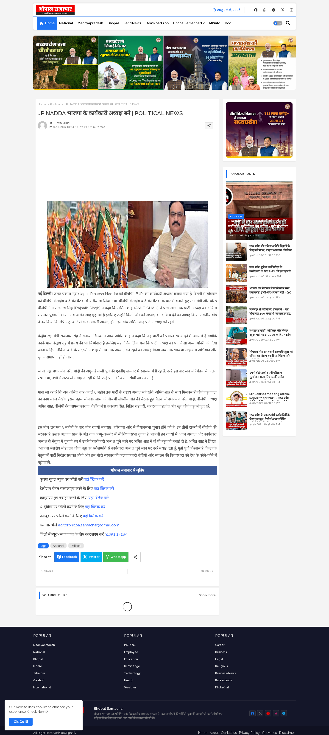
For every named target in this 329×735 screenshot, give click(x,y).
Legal (219, 659)
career (219, 645)
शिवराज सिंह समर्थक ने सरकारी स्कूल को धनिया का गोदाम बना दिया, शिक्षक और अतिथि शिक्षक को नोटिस (271, 356)
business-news (225, 673)
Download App (157, 23)
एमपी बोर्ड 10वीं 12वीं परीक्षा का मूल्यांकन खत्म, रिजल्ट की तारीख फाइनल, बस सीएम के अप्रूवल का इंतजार (270, 377)
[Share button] (135, 557)
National (66, 23)
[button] (277, 23)
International (42, 687)
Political (55, 104)
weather (130, 687)
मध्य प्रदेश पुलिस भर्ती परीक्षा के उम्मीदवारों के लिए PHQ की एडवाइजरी (269, 269)
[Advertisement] (127, 169)
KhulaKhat (222, 687)
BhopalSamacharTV (189, 23)
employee (131, 652)
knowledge (132, 666)
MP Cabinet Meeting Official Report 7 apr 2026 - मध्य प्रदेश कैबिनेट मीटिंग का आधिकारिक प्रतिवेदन (270, 398)
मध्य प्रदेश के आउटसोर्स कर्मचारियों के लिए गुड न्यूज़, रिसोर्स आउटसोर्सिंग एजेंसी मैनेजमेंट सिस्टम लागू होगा (269, 419)
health (129, 680)
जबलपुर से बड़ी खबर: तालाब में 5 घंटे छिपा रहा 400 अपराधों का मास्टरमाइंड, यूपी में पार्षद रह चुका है (270, 313)
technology (132, 673)
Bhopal (113, 23)
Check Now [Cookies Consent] (36, 711)
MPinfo (214, 23)
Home (50, 23)
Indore (37, 666)
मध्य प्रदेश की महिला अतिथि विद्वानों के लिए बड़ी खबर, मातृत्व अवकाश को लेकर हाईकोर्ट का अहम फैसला (270, 250)
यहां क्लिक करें (94, 479)
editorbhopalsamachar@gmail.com (88, 525)
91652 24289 (116, 534)
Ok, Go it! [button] (21, 722)
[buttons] (256, 10)
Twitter (94, 557)
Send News (132, 23)
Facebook (69, 557)
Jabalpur (39, 673)
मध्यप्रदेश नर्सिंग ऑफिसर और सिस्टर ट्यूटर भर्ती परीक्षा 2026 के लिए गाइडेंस (270, 332)
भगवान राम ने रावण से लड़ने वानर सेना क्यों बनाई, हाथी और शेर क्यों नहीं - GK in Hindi (270, 292)
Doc (228, 23)
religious (221, 666)
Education (131, 659)
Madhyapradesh (90, 23)
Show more (207, 595)
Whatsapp (118, 557)
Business (221, 652)
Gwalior (38, 680)
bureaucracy (223, 680)
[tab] (47, 23)
